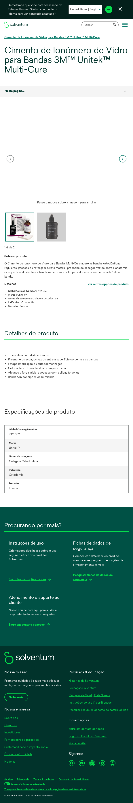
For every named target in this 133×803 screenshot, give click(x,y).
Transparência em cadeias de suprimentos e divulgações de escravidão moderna (45, 789)
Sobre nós (11, 718)
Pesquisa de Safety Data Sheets (89, 695)
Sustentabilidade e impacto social (26, 747)
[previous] (10, 158)
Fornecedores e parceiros (21, 739)
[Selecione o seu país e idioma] (85, 9)
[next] (122, 158)
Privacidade (23, 779)
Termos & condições (43, 779)
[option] (66, 158)
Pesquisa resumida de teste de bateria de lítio (98, 710)
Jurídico (8, 779)
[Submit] (114, 24)
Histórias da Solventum (84, 680)
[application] (66, 155)
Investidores (12, 732)
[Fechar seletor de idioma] (120, 9)
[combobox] (100, 24)
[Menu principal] (125, 24)
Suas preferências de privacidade (28, 784)
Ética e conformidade (18, 754)
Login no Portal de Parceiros (88, 736)
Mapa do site (77, 743)
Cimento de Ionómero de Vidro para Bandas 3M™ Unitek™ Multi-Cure (52, 37)
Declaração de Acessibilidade (74, 779)
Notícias (9, 761)
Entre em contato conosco (86, 729)
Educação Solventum (82, 688)
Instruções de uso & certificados (90, 702)
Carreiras (10, 725)
